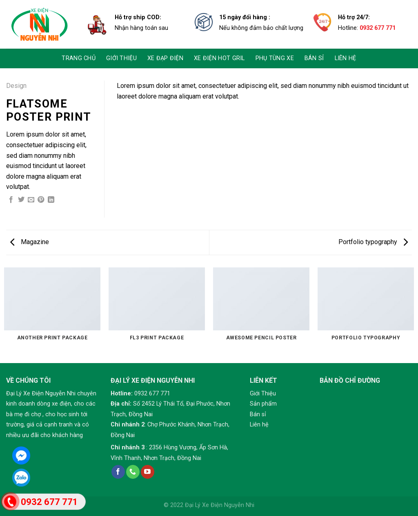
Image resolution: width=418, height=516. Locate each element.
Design (16, 86)
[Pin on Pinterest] (41, 200)
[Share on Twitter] (21, 200)
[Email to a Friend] (31, 200)
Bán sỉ (314, 58)
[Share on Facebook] (11, 200)
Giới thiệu (121, 58)
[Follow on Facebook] (118, 472)
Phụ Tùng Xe (275, 58)
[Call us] (133, 472)
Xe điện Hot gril (219, 58)
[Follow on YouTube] (147, 472)
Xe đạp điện (165, 58)
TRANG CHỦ (79, 58)
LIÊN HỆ (345, 58)
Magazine (29, 242)
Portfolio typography (373, 242)
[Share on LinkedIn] (51, 200)
